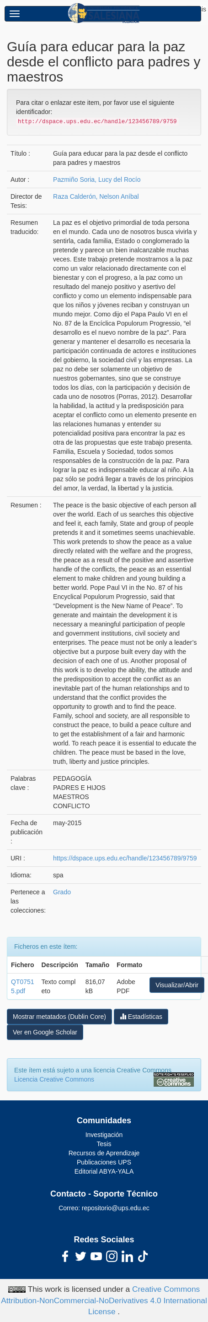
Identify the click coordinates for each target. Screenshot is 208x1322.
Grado (62, 892)
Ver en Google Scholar (45, 1032)
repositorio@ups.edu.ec (115, 1208)
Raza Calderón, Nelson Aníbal (96, 196)
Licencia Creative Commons (54, 1079)
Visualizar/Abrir (176, 985)
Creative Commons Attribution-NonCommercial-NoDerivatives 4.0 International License (104, 1300)
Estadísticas (141, 1016)
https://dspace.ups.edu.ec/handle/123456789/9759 (125, 858)
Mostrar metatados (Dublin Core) (59, 1016)
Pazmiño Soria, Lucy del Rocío (96, 179)
